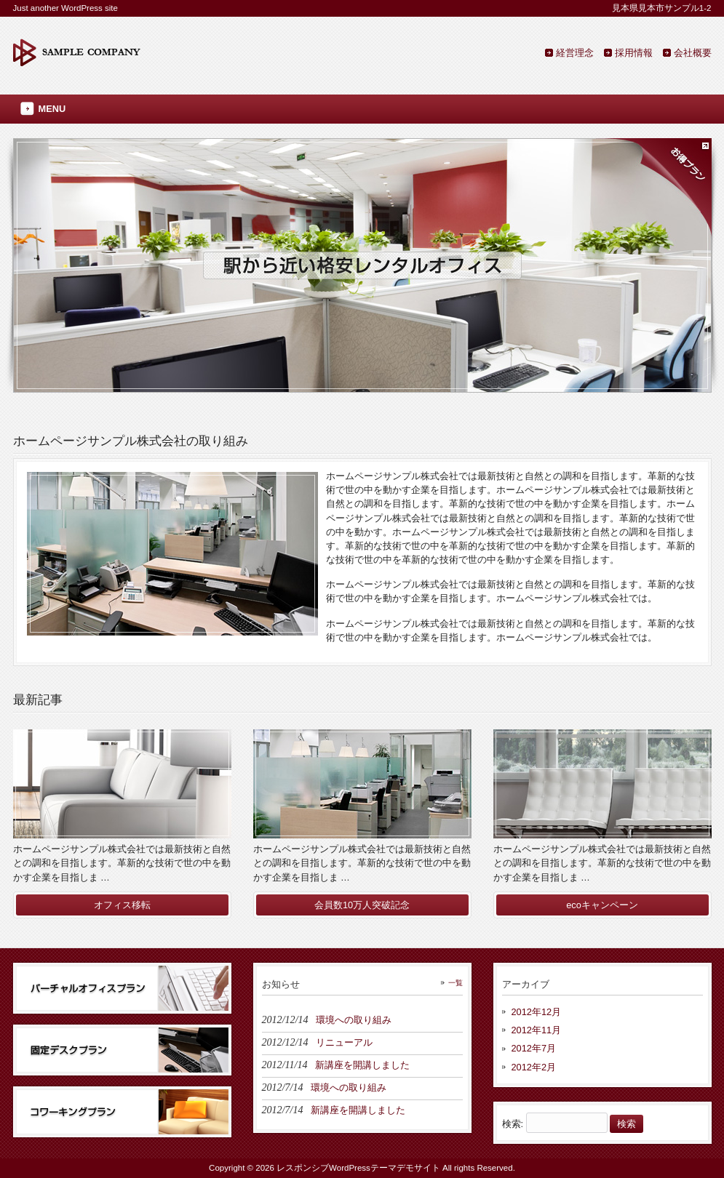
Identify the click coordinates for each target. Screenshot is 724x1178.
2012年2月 (534, 1067)
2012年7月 (534, 1048)
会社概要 (693, 52)
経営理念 (575, 52)
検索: (513, 1123)
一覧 (455, 983)
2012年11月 (537, 1030)
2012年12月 (537, 1011)
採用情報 (634, 52)
